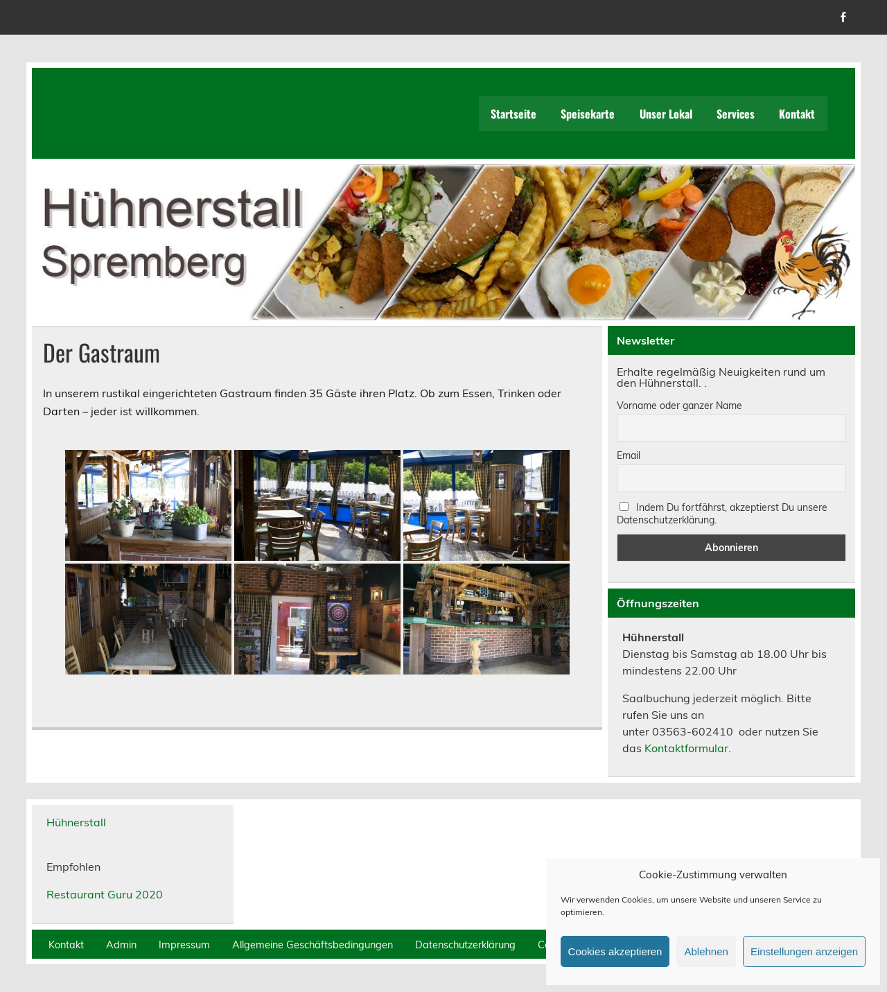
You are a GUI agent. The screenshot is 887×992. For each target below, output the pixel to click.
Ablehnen (706, 951)
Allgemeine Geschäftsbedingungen (312, 945)
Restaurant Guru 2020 (104, 894)
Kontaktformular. (687, 748)
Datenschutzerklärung (465, 945)
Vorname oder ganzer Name (679, 405)
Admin (121, 945)
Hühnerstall (76, 822)
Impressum (184, 945)
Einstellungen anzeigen (804, 951)
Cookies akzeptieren (615, 951)
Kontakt (797, 113)
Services (736, 113)
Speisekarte (588, 113)
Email (628, 455)
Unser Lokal (666, 113)
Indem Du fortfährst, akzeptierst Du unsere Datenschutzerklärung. (722, 513)
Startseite (513, 113)
